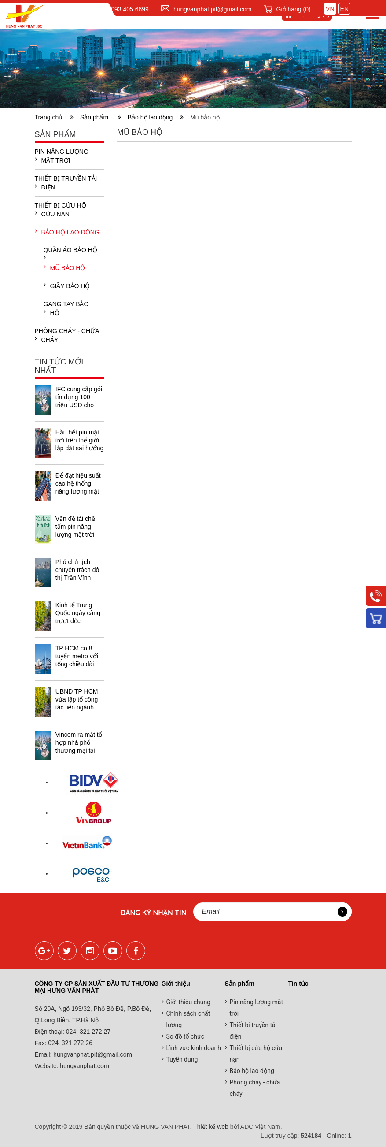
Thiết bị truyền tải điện (66, 183)
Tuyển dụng (182, 1059)
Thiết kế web (210, 1126)
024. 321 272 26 (69, 1043)
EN (344, 8)
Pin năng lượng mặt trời (61, 156)
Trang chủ (50, 117)
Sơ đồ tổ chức (185, 1036)
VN (330, 8)
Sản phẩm (100, 117)
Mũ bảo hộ (64, 267)
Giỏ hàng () (293, 9)
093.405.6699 (130, 9)
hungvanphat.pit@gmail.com (212, 9)
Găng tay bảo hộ (66, 308)
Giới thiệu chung (188, 1002)
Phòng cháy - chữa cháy (67, 335)
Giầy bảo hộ (67, 286)
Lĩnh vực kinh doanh (193, 1047)
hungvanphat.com (84, 1065)
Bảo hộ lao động (156, 117)
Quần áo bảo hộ (70, 252)
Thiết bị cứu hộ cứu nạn (60, 210)
